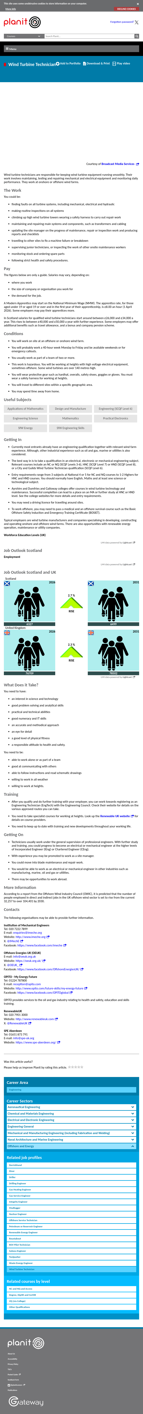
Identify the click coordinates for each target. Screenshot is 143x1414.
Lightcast (129, 542)
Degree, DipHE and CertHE (22, 1294)
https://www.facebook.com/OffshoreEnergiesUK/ (50, 969)
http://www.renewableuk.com (37, 1019)
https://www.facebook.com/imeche (41, 945)
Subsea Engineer (17, 1250)
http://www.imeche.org (33, 937)
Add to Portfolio (68, 65)
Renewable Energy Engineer (23, 1232)
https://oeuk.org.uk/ (31, 961)
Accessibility (12, 1359)
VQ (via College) (17, 1301)
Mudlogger (14, 1207)
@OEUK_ (14, 965)
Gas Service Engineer (19, 1195)
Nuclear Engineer (18, 1214)
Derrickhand (15, 1165)
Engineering (15, 1089)
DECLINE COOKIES (126, 9)
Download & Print (96, 65)
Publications (12, 1390)
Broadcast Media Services (120, 164)
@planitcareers (16, 1385)
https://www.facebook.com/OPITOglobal (45, 992)
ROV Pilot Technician (19, 1244)
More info (10, 9)
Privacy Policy (13, 1364)
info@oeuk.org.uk (24, 956)
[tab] (71, 1107)
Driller (12, 1177)
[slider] (75, 1067)
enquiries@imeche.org (27, 932)
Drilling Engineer (17, 1183)
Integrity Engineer (18, 1201)
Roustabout (15, 1238)
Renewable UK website (117, 816)
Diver (12, 1171)
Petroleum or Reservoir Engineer (25, 1226)
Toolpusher (15, 1256)
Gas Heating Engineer (20, 1189)
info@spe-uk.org (23, 1038)
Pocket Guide (14, 1374)
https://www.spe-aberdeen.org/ (38, 1042)
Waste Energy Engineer (21, 1263)
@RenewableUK (19, 1023)
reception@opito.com (27, 984)
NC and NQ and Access (20, 1288)
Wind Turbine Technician (21, 1269)
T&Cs (10, 1369)
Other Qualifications (19, 1307)
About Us (11, 1354)
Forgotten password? (122, 22)
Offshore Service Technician (23, 1220)
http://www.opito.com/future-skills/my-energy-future (51, 988)
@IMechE (15, 941)
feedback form (13, 1380)
